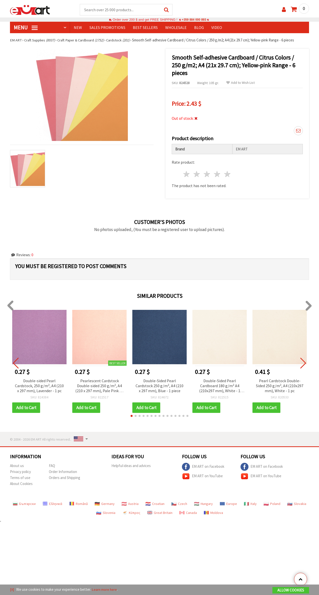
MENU (26, 27)
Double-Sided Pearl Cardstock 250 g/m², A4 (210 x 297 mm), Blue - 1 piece (159, 385)
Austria (130, 504)
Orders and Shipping (64, 478)
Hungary (203, 504)
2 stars (197, 174)
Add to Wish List (240, 83)
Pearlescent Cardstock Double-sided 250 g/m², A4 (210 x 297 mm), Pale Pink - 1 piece (99, 386)
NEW (78, 27)
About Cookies (21, 483)
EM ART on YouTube (202, 476)
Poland (272, 504)
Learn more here (105, 589)
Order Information (63, 472)
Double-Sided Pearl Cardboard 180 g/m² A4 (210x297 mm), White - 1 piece (219, 386)
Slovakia (296, 504)
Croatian (155, 504)
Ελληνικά (52, 503)
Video (216, 27)
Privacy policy (20, 472)
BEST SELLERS (145, 27)
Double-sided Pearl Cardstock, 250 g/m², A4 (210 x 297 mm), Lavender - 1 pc (39, 385)
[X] (12, 589)
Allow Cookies (290, 590)
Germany (105, 504)
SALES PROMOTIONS (107, 27)
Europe (228, 503)
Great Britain (159, 512)
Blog (199, 27)
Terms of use (20, 478)
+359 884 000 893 (194, 20)
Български (24, 503)
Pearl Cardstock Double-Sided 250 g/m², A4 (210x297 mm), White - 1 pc (279, 385)
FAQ (52, 466)
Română (78, 503)
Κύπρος (131, 512)
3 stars (207, 174)
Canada (188, 512)
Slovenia (105, 513)
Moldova (213, 512)
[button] (132, 416)
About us (17, 466)
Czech (179, 504)
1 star (187, 174)
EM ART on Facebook (203, 467)
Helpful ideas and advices (131, 466)
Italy (250, 504)
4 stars (217, 174)
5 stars (227, 174)
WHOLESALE (176, 27)
